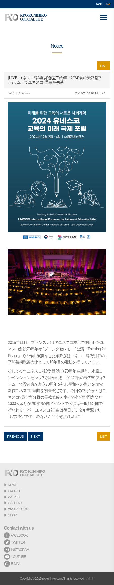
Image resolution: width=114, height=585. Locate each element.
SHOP (12, 515)
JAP (108, 4)
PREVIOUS (15, 436)
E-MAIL (12, 564)
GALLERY (15, 503)
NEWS (12, 485)
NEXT (35, 436)
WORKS (14, 497)
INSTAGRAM (16, 550)
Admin (90, 578)
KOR (99, 4)
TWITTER (14, 542)
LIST (103, 66)
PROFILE (14, 491)
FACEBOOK (16, 535)
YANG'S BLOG (18, 509)
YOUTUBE (15, 557)
